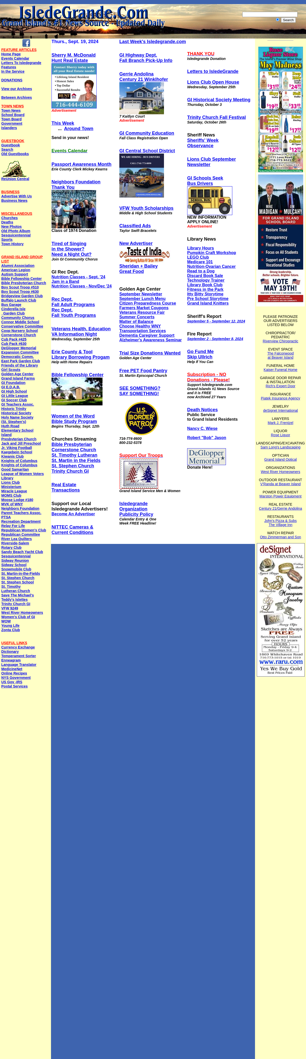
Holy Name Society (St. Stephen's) (17, 419)
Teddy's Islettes (14, 599)
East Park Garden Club (20, 361)
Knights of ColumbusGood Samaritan (19, 467)
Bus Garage (11, 305)
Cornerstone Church (18, 335)
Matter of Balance (136, 321)
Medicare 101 (200, 262)
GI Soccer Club (14, 400)
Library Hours (200, 248)
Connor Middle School (20, 322)
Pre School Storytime (207, 298)
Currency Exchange (18, 647)
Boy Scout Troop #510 (20, 287)
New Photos (11, 227)
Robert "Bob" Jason (206, 437)
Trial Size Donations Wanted (150, 353)
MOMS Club (11, 495)
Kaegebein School (16, 452)
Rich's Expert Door (280, 386)
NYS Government (16, 678)
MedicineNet (11, 669)
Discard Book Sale (205, 275)
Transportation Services (142, 331)
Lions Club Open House (213, 82)
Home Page (11, 54)
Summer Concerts (137, 317)
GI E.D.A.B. (10, 387)
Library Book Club (205, 285)
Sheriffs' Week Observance (203, 143)
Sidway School (14, 565)
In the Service (12, 71)
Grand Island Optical (280, 459)
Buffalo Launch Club (18, 300)
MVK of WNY (12, 504)
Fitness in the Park (205, 289)
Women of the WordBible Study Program (74, 419)
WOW (6, 621)
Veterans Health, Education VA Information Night (81, 331)
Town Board (11, 119)
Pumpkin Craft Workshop (211, 253)
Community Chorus (17, 318)
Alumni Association (17, 266)
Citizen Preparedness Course (147, 303)
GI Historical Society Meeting (218, 99)
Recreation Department (21, 521)
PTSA (6, 517)
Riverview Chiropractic (280, 341)
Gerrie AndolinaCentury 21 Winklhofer (143, 76)
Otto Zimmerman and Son (280, 537)
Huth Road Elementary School (17, 428)
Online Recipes (14, 673)
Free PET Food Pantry (143, 370)
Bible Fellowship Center (21, 279)
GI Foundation (13, 383)
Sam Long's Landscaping (281, 447)
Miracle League (14, 491)
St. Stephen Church (17, 578)
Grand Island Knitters (208, 303)
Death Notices (202, 409)
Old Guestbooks (15, 154)
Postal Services (14, 686)
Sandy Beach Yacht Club (22, 552)
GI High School (14, 391)
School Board (12, 115)
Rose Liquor (280, 435)
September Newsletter (140, 294)
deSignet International (280, 410)
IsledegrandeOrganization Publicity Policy (136, 509)
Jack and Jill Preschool (21, 443)
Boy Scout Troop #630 (20, 292)
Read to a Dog (201, 271)
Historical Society (16, 413)
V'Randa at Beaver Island (280, 484)
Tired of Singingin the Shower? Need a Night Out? (72, 249)
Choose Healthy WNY (140, 326)
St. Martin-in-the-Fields (20, 573)
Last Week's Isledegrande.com (152, 41)
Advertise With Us (16, 196)
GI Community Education (146, 133)
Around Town (78, 128)
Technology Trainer (205, 280)
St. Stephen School (17, 582)
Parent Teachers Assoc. (21, 513)
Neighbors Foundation (20, 508)
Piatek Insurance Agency (280, 398)
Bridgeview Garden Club (22, 296)
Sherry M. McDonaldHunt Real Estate (74, 58)
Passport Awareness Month (81, 164)
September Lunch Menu (142, 298)
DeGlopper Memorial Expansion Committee (20, 350)
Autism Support (14, 274)
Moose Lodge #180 (17, 500)
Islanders (9, 128)
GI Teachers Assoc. (17, 404)
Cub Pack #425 (14, 339)
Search (7, 149)
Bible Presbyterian (72, 444)
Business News (14, 200)
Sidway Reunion (15, 560)
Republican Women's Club (23, 530)
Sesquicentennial (16, 235)
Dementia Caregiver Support (146, 335)
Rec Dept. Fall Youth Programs (74, 312)
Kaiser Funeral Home (280, 370)
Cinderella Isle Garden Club (13, 311)
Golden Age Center (17, 374)
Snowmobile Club (16, 569)
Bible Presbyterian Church (23, 283)
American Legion (15, 270)
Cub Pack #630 (14, 344)
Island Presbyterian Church (18, 437)
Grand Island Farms (18, 378)
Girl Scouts (10, 370)
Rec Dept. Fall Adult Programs (73, 302)
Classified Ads (135, 225)
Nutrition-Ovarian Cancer (211, 266)
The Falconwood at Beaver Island (280, 355)
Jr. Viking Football (16, 448)
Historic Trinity (13, 409)
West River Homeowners (22, 613)
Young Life (10, 626)
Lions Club (10, 482)
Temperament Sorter (18, 656)
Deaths (7, 222)
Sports (6, 240)
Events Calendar (15, 58)
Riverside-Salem (15, 543)
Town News (11, 110)
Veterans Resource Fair (142, 312)
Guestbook (10, 145)
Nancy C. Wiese (202, 428)
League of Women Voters (22, 474)
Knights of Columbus (19, 461)
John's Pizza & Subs (280, 521)
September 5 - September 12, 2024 (216, 321)
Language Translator (18, 665)
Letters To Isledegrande (21, 63)
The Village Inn (280, 525)
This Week (63, 123)
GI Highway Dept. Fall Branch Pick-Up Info (145, 58)
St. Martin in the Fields (76, 460)
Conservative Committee (22, 326)
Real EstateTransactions (66, 487)
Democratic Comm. (17, 357)
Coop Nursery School (19, 331)
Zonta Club (10, 630)
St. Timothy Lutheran (74, 455)
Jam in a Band (65, 281)
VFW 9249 (9, 608)
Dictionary (10, 652)
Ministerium (11, 487)
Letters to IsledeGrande (212, 71)
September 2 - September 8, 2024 (215, 339)
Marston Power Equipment (281, 496)
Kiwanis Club (12, 456)
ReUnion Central (15, 177)
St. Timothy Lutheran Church (15, 588)
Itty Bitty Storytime (205, 294)
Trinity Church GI (15, 604)
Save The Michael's (17, 595)
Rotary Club (11, 547)
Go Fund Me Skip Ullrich (200, 354)
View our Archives (16, 89)
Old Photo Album (15, 231)
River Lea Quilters (16, 539)
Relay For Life (13, 526)
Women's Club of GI (18, 617)
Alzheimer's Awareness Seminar (150, 340)
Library (7, 478)
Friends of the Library (19, 365)
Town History (12, 244)
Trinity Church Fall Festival (216, 117)
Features (8, 67)
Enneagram (11, 660)
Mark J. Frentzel (280, 423)
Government (11, 123)
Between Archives (16, 97)
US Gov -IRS (11, 682)
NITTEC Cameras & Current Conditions (72, 530)
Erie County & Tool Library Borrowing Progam (81, 354)
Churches (9, 218)
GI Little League (14, 396)
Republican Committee (20, 534)
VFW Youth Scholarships (146, 208)
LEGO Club (198, 257)
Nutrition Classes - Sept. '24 (78, 277)
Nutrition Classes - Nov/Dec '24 (82, 286)
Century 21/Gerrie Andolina (280, 508)
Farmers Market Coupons (144, 308)
